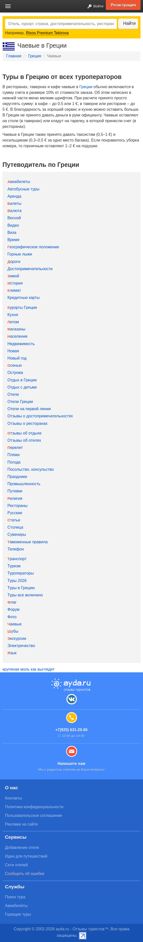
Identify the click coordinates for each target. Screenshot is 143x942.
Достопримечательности (30, 269)
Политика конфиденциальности (34, 807)
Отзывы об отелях (24, 440)
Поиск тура (15, 897)
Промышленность (23, 484)
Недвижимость (21, 344)
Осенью (14, 365)
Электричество (21, 646)
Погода (14, 462)
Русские (14, 513)
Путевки (14, 491)
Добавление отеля (22, 847)
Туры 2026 (17, 581)
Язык (12, 653)
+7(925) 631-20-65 (71, 730)
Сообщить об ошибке (24, 873)
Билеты (14, 203)
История (15, 283)
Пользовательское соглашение (33, 815)
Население (17, 336)
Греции (85, 87)
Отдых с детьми (22, 387)
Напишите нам (71, 763)
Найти (129, 23)
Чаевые (14, 624)
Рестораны (17, 506)
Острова (15, 372)
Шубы (12, 631)
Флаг (12, 602)
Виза (11, 232)
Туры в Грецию (21, 588)
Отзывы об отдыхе (24, 433)
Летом (13, 322)
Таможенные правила (27, 542)
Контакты (13, 798)
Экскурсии (16, 638)
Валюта (14, 211)
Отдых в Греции (22, 380)
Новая (13, 351)
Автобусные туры (23, 189)
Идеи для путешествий (26, 856)
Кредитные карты (23, 297)
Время (13, 240)
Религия (14, 498)
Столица (15, 527)
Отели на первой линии (29, 409)
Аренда (14, 196)
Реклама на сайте (21, 824)
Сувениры (16, 534)
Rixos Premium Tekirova (47, 33)
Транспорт (17, 559)
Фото (12, 617)
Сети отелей (16, 865)
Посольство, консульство (30, 469)
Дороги (13, 261)
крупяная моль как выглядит (28, 669)
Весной (14, 218)
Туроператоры (20, 573)
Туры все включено (25, 595)
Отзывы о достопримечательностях (40, 416)
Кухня (12, 315)
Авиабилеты (18, 182)
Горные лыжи (19, 254)
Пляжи (13, 455)
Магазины (16, 329)
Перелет (15, 447)
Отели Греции (20, 401)
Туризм (14, 566)
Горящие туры (18, 914)
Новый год (17, 358)
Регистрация (123, 5)
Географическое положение (33, 247)
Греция (34, 56)
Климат (14, 290)
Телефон (15, 549)
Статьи (13, 520)
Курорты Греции (22, 307)
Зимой (13, 276)
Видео (13, 225)
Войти (94, 6)
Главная (13, 56)
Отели (13, 394)
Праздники (17, 476)
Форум (13, 609)
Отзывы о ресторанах (27, 423)
